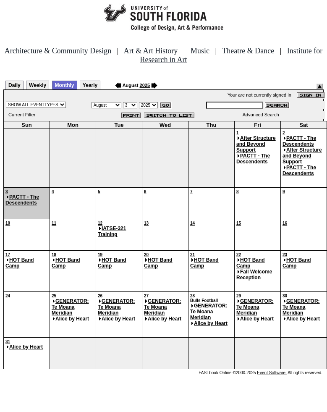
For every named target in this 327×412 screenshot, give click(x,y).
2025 (145, 85)
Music (200, 51)
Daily (14, 85)
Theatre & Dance (248, 51)
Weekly (37, 85)
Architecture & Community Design (58, 51)
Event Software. (272, 372)
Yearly (90, 85)
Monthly (64, 85)
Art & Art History (151, 51)
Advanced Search (261, 114)
